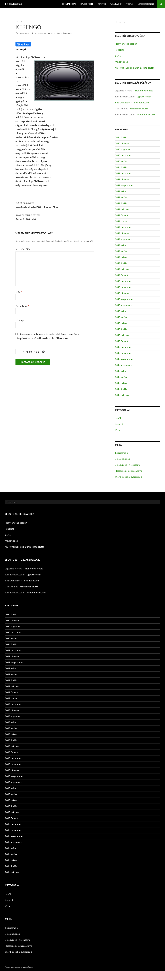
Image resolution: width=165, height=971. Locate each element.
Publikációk (116, 4)
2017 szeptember (124, 299)
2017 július (120, 311)
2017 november (123, 287)
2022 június (121, 161)
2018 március (122, 269)
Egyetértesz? (144, 96)
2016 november (123, 353)
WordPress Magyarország (128, 476)
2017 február (122, 341)
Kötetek (102, 4)
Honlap (19, 320)
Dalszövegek (86, 4)
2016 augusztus (123, 365)
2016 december (123, 347)
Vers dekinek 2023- (146, 4)
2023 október (122, 143)
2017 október (122, 293)
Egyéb (18, 21)
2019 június (121, 197)
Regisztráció (121, 452)
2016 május (121, 383)
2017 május (121, 323)
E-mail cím (22, 306)
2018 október (122, 233)
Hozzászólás (22, 249)
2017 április (121, 329)
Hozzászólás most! (61, 33)
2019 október (122, 179)
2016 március (122, 395)
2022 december (123, 155)
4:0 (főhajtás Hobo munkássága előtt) (134, 67)
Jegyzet (119, 424)
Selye (118, 55)
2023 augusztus (123, 149)
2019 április (121, 203)
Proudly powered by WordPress (19, 967)
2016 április (121, 389)
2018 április (121, 263)
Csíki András (13, 4)
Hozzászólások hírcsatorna (128, 470)
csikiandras (40, 33)
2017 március (122, 335)
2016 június (121, 377)
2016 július (120, 371)
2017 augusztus (123, 305)
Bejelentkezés (122, 458)
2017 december (123, 281)
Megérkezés (121, 61)
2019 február (122, 215)
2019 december (123, 173)
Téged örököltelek (54, 217)
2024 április (121, 137)
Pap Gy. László (122, 102)
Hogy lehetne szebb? (126, 43)
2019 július (120, 191)
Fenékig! (119, 49)
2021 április (121, 167)
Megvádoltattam (140, 102)
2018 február (122, 275)
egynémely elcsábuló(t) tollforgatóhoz (54, 205)
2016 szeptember (124, 359)
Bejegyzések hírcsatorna (128, 464)
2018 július (120, 245)
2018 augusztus (123, 239)
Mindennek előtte (139, 108)
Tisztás (129, 4)
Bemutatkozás (69, 4)
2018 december (123, 227)
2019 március (122, 209)
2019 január (121, 221)
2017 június (121, 317)
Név (18, 292)
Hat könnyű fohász (143, 90)
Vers (117, 430)
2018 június (121, 251)
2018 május (121, 257)
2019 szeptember (124, 185)
